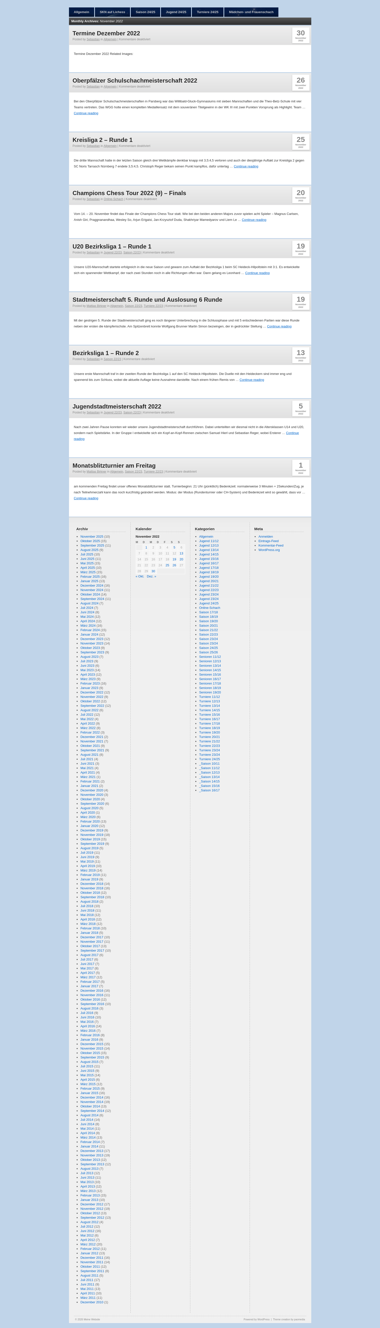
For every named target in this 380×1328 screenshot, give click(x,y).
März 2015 (87, 1084)
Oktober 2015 (90, 1053)
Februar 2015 (90, 1088)
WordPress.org (269, 550)
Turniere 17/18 (209, 723)
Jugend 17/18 (209, 568)
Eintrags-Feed (268, 541)
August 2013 (89, 1168)
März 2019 (87, 870)
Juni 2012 (87, 1231)
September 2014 (92, 1111)
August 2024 (89, 603)
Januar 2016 (89, 1039)
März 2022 (87, 728)
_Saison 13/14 (209, 777)
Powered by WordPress (257, 1319)
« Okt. (140, 576)
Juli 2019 (86, 852)
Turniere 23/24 (209, 750)
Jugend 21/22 (209, 585)
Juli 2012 (86, 1226)
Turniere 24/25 (207, 12)
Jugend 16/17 (209, 563)
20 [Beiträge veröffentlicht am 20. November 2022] (181, 559)
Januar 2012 (89, 1253)
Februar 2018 (90, 928)
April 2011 (87, 1293)
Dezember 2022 (91, 692)
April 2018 (87, 919)
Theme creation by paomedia (289, 1319)
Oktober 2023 (90, 648)
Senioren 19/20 (210, 692)
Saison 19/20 (208, 621)
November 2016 (91, 995)
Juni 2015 (87, 1071)
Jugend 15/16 (209, 559)
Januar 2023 (89, 688)
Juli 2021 (86, 759)
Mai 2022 (86, 719)
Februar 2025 (90, 576)
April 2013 (87, 1186)
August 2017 (89, 955)
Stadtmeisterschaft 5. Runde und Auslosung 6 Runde (148, 299)
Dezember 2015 (91, 1044)
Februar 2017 (90, 982)
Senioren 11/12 (210, 657)
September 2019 (92, 844)
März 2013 (87, 1191)
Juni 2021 (87, 763)
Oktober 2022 (90, 701)
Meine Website (92, 1319)
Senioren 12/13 (210, 661)
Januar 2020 (89, 826)
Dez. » (151, 576)
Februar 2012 (90, 1249)
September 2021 (92, 750)
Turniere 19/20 (209, 732)
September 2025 (92, 545)
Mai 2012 (86, 1235)
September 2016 (92, 1004)
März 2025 (87, 572)
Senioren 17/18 (210, 683)
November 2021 (91, 741)
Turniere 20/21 (209, 737)
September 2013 (92, 1164)
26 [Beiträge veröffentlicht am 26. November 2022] (174, 565)
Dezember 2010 (91, 1302)
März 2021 (87, 777)
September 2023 (92, 652)
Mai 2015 (86, 1075)
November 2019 (91, 835)
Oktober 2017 (90, 946)
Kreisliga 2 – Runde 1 (103, 140)
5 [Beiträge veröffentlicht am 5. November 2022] (174, 547)
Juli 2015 (86, 1066)
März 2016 (87, 1030)
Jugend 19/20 (209, 576)
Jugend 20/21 (209, 581)
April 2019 (87, 866)
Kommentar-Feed (270, 545)
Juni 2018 (87, 910)
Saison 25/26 (208, 652)
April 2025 (87, 568)
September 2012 (92, 1217)
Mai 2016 (86, 1022)
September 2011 (92, 1271)
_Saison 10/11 (209, 763)
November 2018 (91, 888)
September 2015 (92, 1057)
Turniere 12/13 (209, 701)
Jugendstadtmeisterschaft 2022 (117, 406)
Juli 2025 (86, 554)
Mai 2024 (86, 616)
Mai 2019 (86, 861)
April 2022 (87, 723)
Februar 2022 (90, 732)
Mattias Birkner (96, 306)
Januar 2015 (89, 1093)
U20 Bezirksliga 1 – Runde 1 (112, 246)
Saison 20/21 (208, 625)
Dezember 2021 (91, 737)
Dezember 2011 (91, 1257)
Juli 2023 (86, 661)
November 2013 (91, 1155)
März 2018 (87, 924)
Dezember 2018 (91, 884)
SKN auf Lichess (112, 12)
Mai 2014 (86, 1128)
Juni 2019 (87, 857)
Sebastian (93, 39)
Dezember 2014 (91, 1097)
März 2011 (87, 1298)
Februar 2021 (90, 781)
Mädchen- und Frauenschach (251, 12)
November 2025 (91, 536)
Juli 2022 (86, 714)
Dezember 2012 (91, 1204)
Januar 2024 (89, 634)
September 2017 (92, 950)
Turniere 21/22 (209, 741)
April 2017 (87, 973)
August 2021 (89, 754)
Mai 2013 (86, 1182)
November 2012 (91, 1209)
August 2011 (89, 1275)
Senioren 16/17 (210, 679)
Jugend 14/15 (209, 554)
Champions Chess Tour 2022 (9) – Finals (129, 193)
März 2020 (87, 817)
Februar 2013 (90, 1195)
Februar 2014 (90, 1142)
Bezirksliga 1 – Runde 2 (106, 353)
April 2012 (87, 1240)
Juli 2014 (86, 1120)
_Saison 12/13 (209, 772)
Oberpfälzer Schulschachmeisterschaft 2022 (135, 80)
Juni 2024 (87, 612)
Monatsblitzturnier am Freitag (114, 465)
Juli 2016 (86, 1013)
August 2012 (89, 1222)
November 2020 (91, 795)
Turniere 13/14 (209, 706)
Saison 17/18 (208, 612)
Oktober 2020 (90, 799)
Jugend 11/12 (209, 541)
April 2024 (87, 621)
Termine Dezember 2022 (106, 33)
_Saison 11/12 (209, 768)
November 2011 (91, 1262)
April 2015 (87, 1079)
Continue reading (86, 113)
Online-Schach (113, 199)
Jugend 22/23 (113, 252)
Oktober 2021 (90, 746)
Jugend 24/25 (176, 12)
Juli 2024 (86, 608)
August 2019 (89, 848)
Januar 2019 (89, 879)
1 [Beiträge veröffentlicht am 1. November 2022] (146, 547)
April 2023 (87, 674)
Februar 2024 (90, 630)
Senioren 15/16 (210, 674)
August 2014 (89, 1115)
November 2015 (91, 1048)
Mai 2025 (86, 563)
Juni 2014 (87, 1124)
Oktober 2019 (90, 839)
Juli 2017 (86, 959)
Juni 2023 (87, 665)
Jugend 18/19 (209, 572)
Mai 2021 (86, 768)
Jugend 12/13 (209, 545)
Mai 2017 (86, 968)
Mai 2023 (86, 670)
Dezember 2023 (91, 639)
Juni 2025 (87, 559)
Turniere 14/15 (209, 710)
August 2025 (89, 550)
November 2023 (91, 643)
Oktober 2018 (90, 892)
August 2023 (89, 657)
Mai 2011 (86, 1289)
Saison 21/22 (208, 630)
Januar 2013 (89, 1200)
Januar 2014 (89, 1146)
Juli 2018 (86, 906)
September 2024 (92, 599)
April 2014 (87, 1133)
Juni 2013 (87, 1177)
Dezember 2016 (91, 990)
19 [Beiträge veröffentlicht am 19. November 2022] (174, 559)
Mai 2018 (86, 915)
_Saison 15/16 (209, 786)
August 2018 (89, 901)
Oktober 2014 (90, 1106)
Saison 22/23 (132, 252)
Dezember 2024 (91, 585)
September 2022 (92, 706)
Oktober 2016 (90, 999)
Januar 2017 (89, 986)
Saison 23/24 (208, 639)
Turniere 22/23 (153, 306)
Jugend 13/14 (209, 550)
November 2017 (91, 941)
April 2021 (87, 772)
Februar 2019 (90, 875)
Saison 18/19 (208, 616)
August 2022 (89, 710)
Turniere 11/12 (209, 697)
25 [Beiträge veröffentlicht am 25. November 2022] (167, 565)
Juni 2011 (87, 1284)
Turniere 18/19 (209, 728)
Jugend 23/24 (209, 594)
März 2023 (87, 679)
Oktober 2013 (90, 1160)
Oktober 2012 (90, 1213)
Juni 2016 (87, 1017)
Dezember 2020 (91, 790)
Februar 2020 (90, 821)
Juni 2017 (87, 964)
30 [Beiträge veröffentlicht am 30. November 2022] (153, 571)
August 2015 (89, 1062)
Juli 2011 (86, 1280)
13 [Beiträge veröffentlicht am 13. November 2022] (181, 553)
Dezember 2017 (91, 937)
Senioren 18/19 (210, 688)
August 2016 (89, 1008)
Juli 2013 (86, 1173)
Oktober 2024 (90, 594)
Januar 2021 (89, 786)
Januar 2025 (89, 581)
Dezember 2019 (91, 830)
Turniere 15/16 (209, 714)
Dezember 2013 (91, 1151)
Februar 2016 (90, 1035)
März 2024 (87, 625)
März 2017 (87, 977)
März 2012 (87, 1244)
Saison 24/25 (145, 12)
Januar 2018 (89, 933)
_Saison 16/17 (209, 790)
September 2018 (92, 897)
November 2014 (91, 1102)
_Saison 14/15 (209, 781)
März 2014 (87, 1137)
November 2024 (91, 590)
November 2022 (91, 697)
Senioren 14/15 (210, 670)
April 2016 (87, 1026)
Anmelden (265, 536)
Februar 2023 (90, 683)
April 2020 (87, 812)
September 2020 (92, 803)
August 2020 (89, 808)
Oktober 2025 (90, 541)
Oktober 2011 (90, 1266)
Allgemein (81, 12)
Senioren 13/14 (210, 665)
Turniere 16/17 (209, 719)
